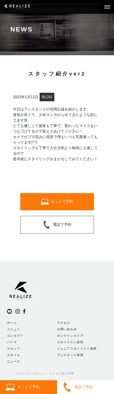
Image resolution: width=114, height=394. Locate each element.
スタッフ (13, 348)
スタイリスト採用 (70, 342)
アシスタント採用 (70, 355)
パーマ (12, 342)
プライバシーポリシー (31, 373)
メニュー (13, 329)
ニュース (13, 361)
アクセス (63, 322)
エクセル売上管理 (62, 373)
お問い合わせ (67, 329)
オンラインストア (70, 335)
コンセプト (15, 335)
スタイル (13, 355)
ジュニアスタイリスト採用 (77, 348)
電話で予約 (78, 387)
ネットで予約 (22, 387)
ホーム (12, 322)
